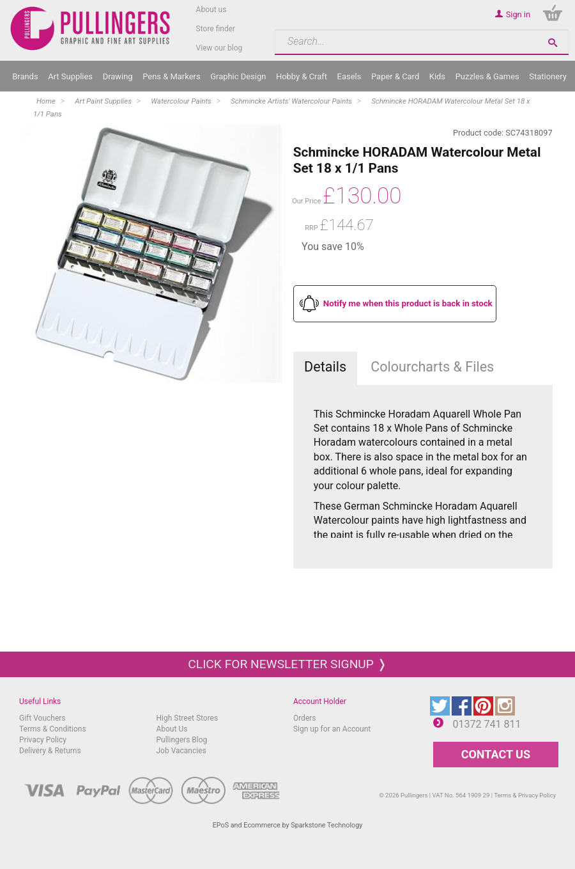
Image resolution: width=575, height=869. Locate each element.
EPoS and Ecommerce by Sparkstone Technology (288, 825)
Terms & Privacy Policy (525, 795)
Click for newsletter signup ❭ (287, 664)
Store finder (216, 28)
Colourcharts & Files (432, 367)
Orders (304, 718)
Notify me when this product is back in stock (408, 303)
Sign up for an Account (332, 728)
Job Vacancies (181, 750)
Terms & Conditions (52, 728)
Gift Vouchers (42, 718)
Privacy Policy (42, 739)
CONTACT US (495, 754)
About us (211, 9)
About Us (171, 728)
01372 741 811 (487, 724)
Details (325, 367)
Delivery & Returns (50, 750)
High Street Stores (187, 718)
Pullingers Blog (181, 739)
